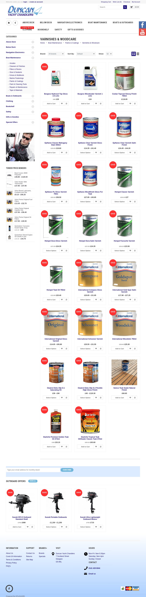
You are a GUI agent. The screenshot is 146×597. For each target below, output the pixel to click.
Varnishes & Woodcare (91, 43)
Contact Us (30, 554)
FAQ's (8, 566)
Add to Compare (66, 103)
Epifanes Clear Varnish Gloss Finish (90, 144)
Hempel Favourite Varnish (124, 241)
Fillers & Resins (15, 69)
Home (42, 43)
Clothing (27, 29)
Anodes (12, 63)
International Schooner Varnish (90, 339)
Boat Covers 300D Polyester (21, 174)
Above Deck (28, 22)
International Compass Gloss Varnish (90, 291)
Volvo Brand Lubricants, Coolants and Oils (23, 191)
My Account (136, 2)
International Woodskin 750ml (124, 339)
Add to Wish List (61, 103)
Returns (29, 557)
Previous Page (15, 23)
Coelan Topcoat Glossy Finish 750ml (124, 95)
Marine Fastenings (17, 78)
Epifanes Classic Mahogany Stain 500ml (56, 144)
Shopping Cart (106, 2)
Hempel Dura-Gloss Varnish (56, 241)
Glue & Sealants (16, 72)
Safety (58, 29)
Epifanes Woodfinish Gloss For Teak (90, 193)
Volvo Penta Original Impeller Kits (22, 209)
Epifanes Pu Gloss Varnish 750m (56, 193)
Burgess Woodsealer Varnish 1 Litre (90, 95)
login (25, 2)
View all (33, 481)
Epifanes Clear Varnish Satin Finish (124, 144)
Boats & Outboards (123, 22)
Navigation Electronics (69, 22)
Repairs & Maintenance (18, 87)
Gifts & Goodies (76, 29)
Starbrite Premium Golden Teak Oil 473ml (56, 438)
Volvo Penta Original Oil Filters (23, 218)
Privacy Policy (11, 563)
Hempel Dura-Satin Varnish (90, 241)
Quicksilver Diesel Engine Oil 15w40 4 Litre (23, 235)
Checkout (126, 2)
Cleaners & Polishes (17, 66)
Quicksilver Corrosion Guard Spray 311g (22, 227)
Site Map (29, 560)
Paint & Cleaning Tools (18, 84)
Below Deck (46, 22)
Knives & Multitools (17, 75)
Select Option (85, 152)
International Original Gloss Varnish (56, 340)
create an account (36, 2)
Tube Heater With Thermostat (21, 182)
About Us (9, 554)
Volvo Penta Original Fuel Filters (23, 200)
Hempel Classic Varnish (124, 192)
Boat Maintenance (97, 22)
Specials (42, 557)
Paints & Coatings (16, 81)
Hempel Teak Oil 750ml (56, 290)
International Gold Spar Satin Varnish (124, 291)
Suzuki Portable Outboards (56, 517)
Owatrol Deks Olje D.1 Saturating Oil (56, 389)
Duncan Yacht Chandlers (9, 23)
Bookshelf (43, 29)
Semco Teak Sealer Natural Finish (124, 389)
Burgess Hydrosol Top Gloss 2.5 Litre (56, 95)
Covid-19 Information (14, 557)
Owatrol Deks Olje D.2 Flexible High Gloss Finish (90, 389)
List (138, 54)
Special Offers (12, 122)
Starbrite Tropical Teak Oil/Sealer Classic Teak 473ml (90, 438)
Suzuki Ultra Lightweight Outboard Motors (90, 518)
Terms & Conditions (13, 560)
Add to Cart (51, 103)
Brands (41, 554)
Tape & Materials (16, 90)
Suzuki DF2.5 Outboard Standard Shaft (21, 518)
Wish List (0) (117, 2)
